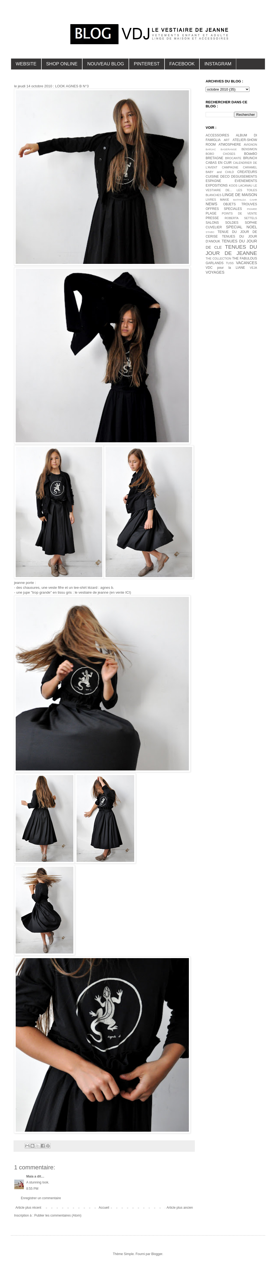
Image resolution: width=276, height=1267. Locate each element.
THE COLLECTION (218, 258)
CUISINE (212, 176)
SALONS (212, 223)
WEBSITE (26, 63)
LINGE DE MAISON (239, 195)
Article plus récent (28, 1208)
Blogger (156, 1254)
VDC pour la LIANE (225, 268)
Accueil (104, 1208)
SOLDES (231, 223)
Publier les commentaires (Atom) (57, 1215)
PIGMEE (252, 208)
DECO (225, 176)
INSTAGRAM (217, 63)
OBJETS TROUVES (240, 204)
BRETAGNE (214, 158)
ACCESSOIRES (217, 135)
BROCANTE (233, 158)
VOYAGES (215, 272)
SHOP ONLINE (62, 63)
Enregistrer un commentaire (41, 1198)
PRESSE (212, 218)
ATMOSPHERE (230, 144)
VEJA (253, 267)
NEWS (211, 204)
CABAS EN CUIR (219, 163)
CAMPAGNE (230, 167)
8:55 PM (32, 1189)
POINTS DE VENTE (239, 213)
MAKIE (224, 199)
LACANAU (245, 185)
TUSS (230, 263)
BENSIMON (249, 149)
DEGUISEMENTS (244, 176)
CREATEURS (247, 172)
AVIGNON (250, 144)
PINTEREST (146, 63)
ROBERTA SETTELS (241, 218)
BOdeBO (250, 154)
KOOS (233, 185)
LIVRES (211, 199)
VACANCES (246, 263)
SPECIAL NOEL (241, 227)
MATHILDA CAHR (245, 199)
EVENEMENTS (246, 181)
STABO (210, 232)
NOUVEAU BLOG (105, 63)
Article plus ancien (180, 1208)
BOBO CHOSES (220, 153)
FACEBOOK (182, 63)
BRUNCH (250, 158)
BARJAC (211, 149)
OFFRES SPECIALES (224, 209)
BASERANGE (229, 149)
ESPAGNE (213, 181)
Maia (30, 1176)
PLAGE (211, 213)
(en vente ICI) (120, 592)
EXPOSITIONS (217, 185)
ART (226, 140)
